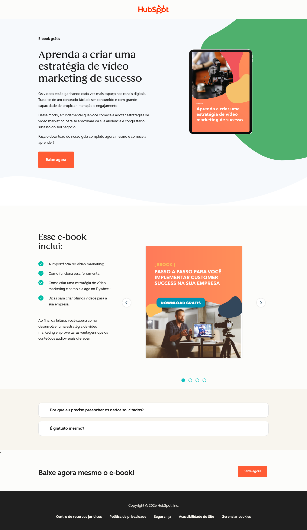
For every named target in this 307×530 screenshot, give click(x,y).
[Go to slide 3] (197, 380)
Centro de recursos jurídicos (79, 517)
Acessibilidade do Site (196, 517)
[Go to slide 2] (190, 380)
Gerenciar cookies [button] (236, 517)
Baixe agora (56, 160)
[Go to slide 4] (204, 380)
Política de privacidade (128, 517)
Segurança (162, 517)
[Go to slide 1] (183, 380)
